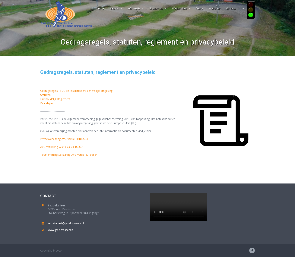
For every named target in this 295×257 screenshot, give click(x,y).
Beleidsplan (47, 103)
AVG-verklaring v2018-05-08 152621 (62, 147)
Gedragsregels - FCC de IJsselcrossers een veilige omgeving (76, 90)
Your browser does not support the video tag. (178, 207)
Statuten (45, 95)
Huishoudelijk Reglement (55, 99)
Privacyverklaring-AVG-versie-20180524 (64, 139)
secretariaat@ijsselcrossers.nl (66, 223)
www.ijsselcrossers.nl (61, 230)
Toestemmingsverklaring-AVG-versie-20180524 (68, 154)
